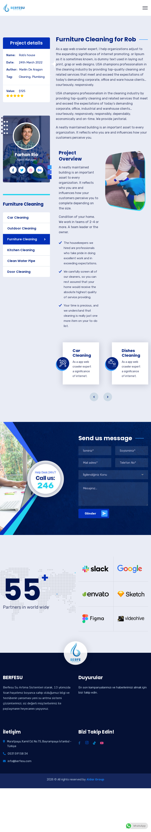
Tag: (9, 77)
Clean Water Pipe (21, 261)
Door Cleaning (18, 271)
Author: (11, 69)
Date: (10, 62)
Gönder (96, 513)
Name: (10, 55)
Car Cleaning (18, 217)
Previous (94, 397)
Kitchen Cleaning (21, 250)
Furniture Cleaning (22, 239)
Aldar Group (95, 779)
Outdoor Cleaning (21, 228)
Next (107, 397)
